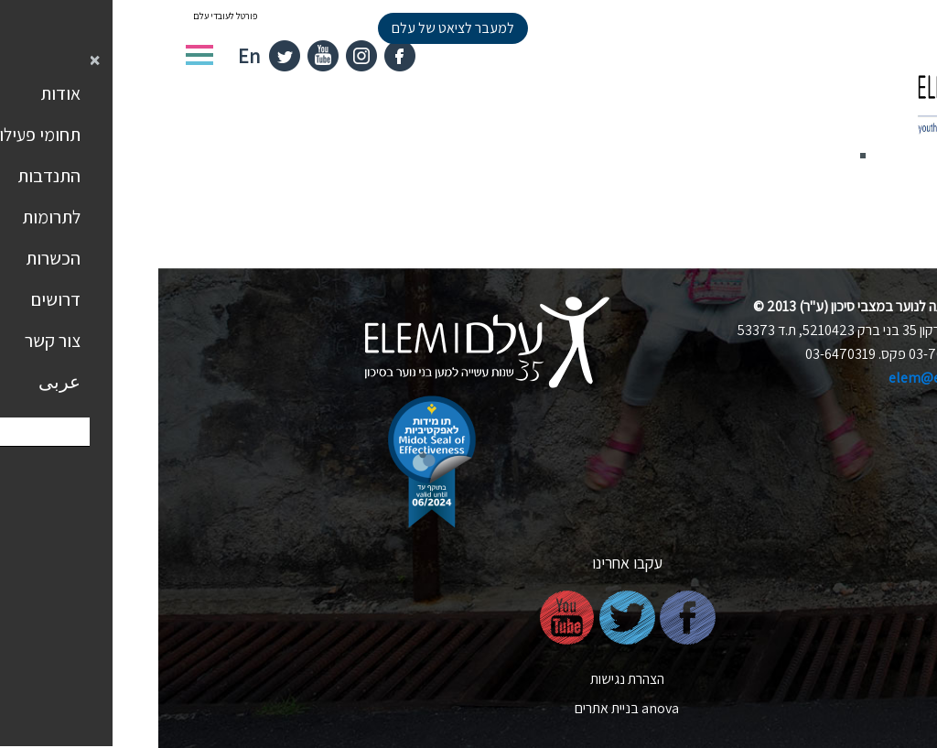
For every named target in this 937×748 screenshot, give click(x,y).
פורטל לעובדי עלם (67, 16)
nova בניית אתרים (468, 708)
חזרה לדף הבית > (849, 204)
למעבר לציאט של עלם (294, 28)
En (91, 56)
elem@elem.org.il (786, 377)
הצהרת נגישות (469, 678)
